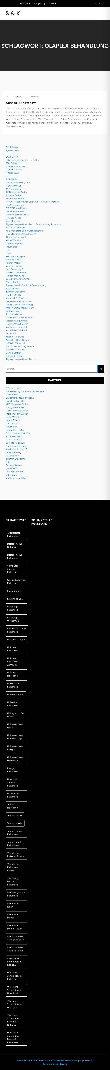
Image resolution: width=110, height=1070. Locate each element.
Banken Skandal (14, 465)
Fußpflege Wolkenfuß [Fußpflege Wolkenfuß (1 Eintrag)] (13, 619)
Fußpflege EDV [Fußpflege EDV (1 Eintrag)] (15, 598)
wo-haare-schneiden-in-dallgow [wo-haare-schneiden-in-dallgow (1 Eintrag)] (14, 961)
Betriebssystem (14, 147)
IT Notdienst (12, 173)
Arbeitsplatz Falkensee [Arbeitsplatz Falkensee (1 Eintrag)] (13, 534)
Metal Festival (13, 221)
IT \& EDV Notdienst (16, 166)
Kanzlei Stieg (12, 394)
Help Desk (25, 3)
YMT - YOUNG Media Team (20, 307)
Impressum (85, 1060)
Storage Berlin (13, 195)
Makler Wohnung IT (16, 449)
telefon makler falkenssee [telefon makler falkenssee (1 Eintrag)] (15, 844)
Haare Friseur (13, 420)
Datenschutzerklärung (55, 1064)
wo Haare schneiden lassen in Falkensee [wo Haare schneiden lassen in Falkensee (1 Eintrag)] (13, 1037)
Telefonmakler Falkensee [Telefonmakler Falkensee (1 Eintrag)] (14, 833)
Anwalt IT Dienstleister (18, 340)
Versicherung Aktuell (17, 320)
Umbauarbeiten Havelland (20, 397)
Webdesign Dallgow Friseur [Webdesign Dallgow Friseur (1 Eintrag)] (15, 855)
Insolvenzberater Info (17, 327)
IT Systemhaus (13, 185)
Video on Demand (15, 349)
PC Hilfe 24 (11, 179)
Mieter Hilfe (12, 468)
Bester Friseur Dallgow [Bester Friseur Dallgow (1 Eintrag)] (14, 545)
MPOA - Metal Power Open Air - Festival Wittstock (32, 201)
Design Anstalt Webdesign (20, 304)
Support (38, 3)
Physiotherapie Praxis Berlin (21, 359)
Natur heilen (12, 288)
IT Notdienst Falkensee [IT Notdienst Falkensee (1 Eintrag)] (13, 685)
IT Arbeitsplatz (13, 282)
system (18, 97)
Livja (8, 250)
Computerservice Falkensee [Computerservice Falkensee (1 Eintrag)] (16, 582)
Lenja (8, 253)
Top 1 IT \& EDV (13, 295)
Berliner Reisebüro (15, 442)
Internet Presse (14, 266)
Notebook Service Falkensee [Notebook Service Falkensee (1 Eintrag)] (12, 782)
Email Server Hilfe (15, 227)
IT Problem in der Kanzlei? (20, 317)
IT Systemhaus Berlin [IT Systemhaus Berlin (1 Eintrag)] (15, 726)
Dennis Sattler (13, 352)
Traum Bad (11, 246)
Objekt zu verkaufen (16, 272)
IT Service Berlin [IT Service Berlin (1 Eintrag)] (15, 694)
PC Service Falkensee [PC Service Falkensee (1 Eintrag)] (12, 795)
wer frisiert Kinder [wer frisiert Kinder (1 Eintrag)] (13, 905)
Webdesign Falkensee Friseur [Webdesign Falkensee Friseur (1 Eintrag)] (13, 867)
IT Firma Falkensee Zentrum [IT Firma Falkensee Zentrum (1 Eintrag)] (12, 661)
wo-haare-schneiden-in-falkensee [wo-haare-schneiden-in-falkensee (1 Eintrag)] (14, 975)
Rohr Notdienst (14, 314)
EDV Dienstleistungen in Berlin (22, 160)
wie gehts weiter (14, 356)
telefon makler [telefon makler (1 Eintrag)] (15, 823)
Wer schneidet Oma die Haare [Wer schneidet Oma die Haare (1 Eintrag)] (15, 938)
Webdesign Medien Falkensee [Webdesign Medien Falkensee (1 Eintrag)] (13, 881)
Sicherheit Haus (14, 259)
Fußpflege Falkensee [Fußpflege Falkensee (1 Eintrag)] (12, 608)
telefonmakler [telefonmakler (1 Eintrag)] (14, 815)
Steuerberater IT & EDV (18, 433)
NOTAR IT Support (15, 343)
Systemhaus (12, 150)
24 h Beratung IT (14, 189)
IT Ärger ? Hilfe (13, 218)
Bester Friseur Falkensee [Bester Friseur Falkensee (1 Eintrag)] (14, 556)
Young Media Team (16, 407)
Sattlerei (10, 462)
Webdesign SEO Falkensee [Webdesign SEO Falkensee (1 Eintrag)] (16, 894)
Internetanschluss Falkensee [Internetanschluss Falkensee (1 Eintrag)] (16, 630)
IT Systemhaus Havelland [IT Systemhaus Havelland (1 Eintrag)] (15, 759)
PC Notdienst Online (17, 192)
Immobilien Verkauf (16, 330)
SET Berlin (11, 333)
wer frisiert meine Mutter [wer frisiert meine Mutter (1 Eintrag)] (14, 927)
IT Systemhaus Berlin (17, 323)
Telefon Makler (13, 263)
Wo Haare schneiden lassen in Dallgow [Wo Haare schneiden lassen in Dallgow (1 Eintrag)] (13, 1020)
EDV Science (12, 163)
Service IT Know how (21, 103)
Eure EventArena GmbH (18, 278)
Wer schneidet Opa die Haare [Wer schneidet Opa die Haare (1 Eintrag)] (15, 949)
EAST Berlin (12, 156)
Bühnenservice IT (15, 198)
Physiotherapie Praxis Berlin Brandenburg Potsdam (33, 224)
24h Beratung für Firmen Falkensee (25, 391)
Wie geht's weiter (15, 430)
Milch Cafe (11, 475)
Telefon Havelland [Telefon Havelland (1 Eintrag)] (12, 806)
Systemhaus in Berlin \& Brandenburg (26, 285)
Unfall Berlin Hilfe (15, 211)
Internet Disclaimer (16, 291)
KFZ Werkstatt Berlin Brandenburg (24, 230)
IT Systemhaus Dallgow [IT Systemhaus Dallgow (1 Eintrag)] (15, 748)
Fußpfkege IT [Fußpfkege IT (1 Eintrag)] (14, 591)
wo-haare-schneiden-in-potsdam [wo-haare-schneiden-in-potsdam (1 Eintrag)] (14, 1004)
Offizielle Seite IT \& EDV (18, 182)
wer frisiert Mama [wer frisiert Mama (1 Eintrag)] (13, 916)
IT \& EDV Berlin (14, 169)
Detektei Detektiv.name (18, 301)
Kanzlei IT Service (15, 336)
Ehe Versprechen (15, 205)
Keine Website (13, 240)
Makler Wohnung (15, 275)
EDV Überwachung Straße (20, 346)
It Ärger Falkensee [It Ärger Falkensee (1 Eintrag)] (12, 770)
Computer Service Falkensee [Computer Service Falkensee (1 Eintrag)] (12, 569)
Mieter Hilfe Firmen (16, 298)
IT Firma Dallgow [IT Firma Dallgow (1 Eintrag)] (16, 639)
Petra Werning (13, 452)
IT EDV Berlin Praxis (16, 208)
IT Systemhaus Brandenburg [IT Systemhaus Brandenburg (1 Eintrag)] (15, 737)
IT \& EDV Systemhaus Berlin (21, 234)
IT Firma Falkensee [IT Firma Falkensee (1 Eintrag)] (12, 649)
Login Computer (14, 243)
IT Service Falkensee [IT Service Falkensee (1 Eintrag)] (12, 704)
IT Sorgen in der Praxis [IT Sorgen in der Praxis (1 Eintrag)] (15, 715)
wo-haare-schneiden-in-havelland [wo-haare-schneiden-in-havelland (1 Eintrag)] (14, 990)
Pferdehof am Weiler (17, 237)
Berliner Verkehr (14, 471)
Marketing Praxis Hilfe (17, 214)
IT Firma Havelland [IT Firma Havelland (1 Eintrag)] (12, 674)
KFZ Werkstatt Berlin (17, 404)
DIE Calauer (12, 423)
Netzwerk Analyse (15, 256)
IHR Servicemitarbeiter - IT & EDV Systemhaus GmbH (48, 1060)
